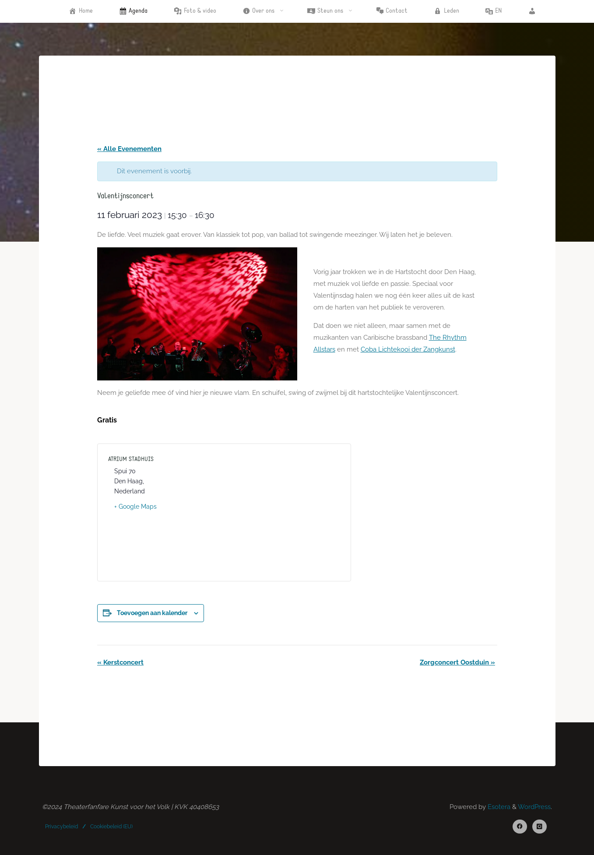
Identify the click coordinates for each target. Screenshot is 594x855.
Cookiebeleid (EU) (111, 826)
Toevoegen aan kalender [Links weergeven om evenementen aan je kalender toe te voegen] (152, 612)
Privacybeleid (61, 826)
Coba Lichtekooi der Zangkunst (407, 349)
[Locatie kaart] (282, 510)
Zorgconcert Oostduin (457, 662)
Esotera (498, 807)
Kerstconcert (120, 662)
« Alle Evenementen (129, 149)
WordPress (534, 807)
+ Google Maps (135, 506)
